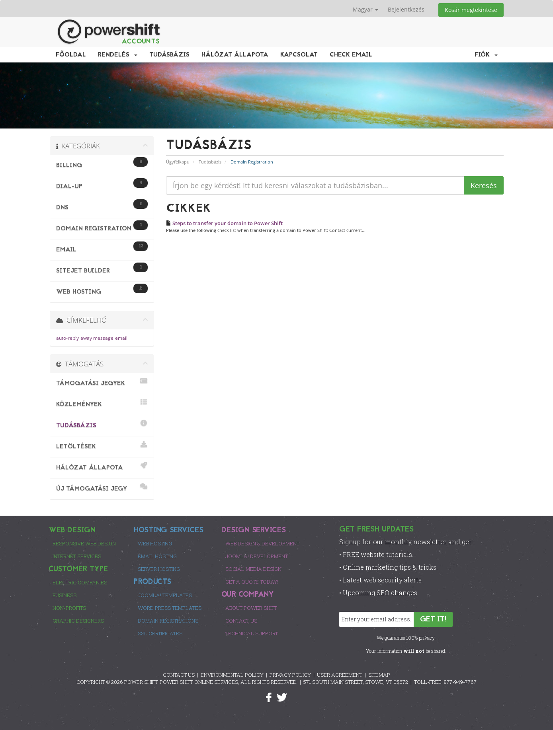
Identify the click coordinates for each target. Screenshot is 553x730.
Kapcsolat (299, 55)
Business (64, 595)
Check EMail (351, 55)
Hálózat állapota (234, 55)
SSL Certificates (160, 633)
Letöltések (102, 445)
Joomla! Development (256, 556)
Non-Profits (69, 607)
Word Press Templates (169, 607)
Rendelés (117, 55)
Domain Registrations (168, 620)
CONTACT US (179, 674)
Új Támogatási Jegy (102, 487)
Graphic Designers (78, 620)
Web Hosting (155, 543)
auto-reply (67, 338)
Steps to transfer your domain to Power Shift (224, 223)
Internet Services (77, 556)
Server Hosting (159, 568)
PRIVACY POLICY (290, 674)
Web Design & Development (262, 543)
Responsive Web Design (84, 543)
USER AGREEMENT (339, 674)
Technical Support (251, 633)
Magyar (365, 9)
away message (96, 338)
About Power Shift (251, 607)
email (121, 338)
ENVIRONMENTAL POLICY (232, 674)
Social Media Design (253, 568)
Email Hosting (157, 556)
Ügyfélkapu (178, 162)
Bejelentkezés (406, 9)
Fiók (486, 55)
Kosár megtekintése (471, 10)
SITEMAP (379, 674)
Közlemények (102, 403)
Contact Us (241, 620)
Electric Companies (80, 582)
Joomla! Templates (165, 595)
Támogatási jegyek (102, 382)
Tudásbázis (169, 55)
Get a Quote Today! (251, 581)
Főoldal (71, 55)
